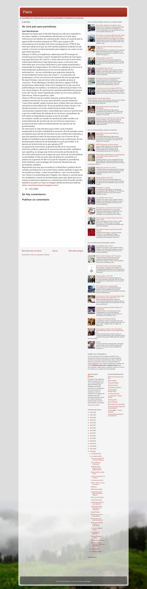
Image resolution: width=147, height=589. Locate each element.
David (98, 342)
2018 (91, 433)
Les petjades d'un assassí (104, 68)
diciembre (95, 453)
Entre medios (112, 380)
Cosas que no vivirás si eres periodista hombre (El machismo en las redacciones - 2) (110, 330)
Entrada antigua (76, 251)
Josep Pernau (95, 512)
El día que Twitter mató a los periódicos (97, 524)
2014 (91, 443)
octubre (94, 549)
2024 (91, 417)
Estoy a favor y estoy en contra (98, 483)
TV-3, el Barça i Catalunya (96, 463)
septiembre (95, 551)
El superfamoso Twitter (96, 537)
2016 (91, 438)
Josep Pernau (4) (96, 500)
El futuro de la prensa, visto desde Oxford (96, 468)
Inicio (55, 251)
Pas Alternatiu (113, 402)
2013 (91, 446)
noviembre (95, 456)
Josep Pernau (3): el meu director (97, 503)
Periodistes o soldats (103, 188)
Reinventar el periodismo (116, 404)
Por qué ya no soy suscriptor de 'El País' (109, 88)
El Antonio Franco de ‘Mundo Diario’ (108, 78)
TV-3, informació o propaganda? (107, 286)
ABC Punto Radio (96, 489)
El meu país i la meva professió (97, 519)
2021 (91, 425)
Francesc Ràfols (113, 383)
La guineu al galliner (95, 532)
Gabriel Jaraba (113, 385)
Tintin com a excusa (97, 540)
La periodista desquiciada (112, 390)
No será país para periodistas (97, 515)
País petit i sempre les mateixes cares (108, 25)
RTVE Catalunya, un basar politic (107, 144)
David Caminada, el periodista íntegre (108, 266)
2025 (91, 415)
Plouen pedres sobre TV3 (104, 58)
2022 (91, 423)
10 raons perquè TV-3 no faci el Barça (97, 459)
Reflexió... (94, 487)
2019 (91, 430)
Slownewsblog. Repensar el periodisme (116, 407)
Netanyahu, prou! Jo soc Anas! (106, 167)
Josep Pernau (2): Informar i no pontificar (96, 508)
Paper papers (112, 399)
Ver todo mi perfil (93, 405)
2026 (91, 412)
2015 (91, 441)
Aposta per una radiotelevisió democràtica (110, 118)
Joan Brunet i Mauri (114, 387)
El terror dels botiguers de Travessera (108, 256)
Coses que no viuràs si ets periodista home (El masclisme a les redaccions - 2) (110, 296)
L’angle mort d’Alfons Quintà (106, 319)
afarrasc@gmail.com (95, 363)
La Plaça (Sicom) (113, 393)
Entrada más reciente (31, 251)
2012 (91, 448)
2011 (91, 451)
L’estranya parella (97, 480)
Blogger (88, 581)
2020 (92, 428)
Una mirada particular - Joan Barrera (116, 414)
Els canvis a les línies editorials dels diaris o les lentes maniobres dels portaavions (110, 36)
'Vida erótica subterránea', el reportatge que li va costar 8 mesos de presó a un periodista (110, 156)
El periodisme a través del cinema (99, 98)
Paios (27, 12)
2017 (91, 436)
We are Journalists (97, 497)
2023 (91, 420)
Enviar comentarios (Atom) (40, 254)
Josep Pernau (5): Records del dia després (97, 493)
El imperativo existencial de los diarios (109, 208)
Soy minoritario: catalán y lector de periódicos (98, 544)
